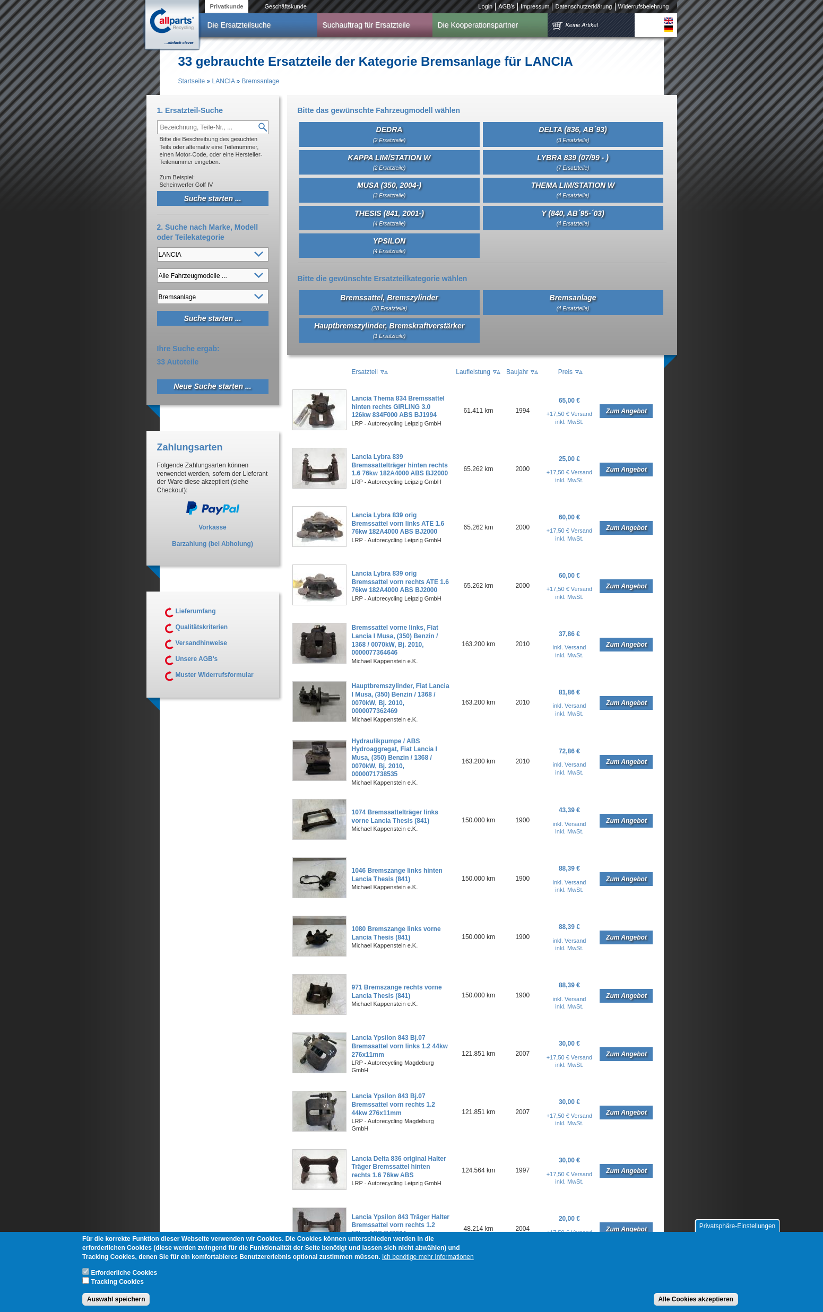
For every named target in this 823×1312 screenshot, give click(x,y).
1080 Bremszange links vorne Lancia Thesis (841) (396, 933)
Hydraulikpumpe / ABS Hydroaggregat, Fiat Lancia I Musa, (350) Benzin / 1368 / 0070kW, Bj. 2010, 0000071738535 (394, 757)
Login (485, 6)
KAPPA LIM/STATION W (389, 162)
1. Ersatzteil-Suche (190, 110)
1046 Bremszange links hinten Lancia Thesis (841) (397, 875)
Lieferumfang (196, 611)
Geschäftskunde (285, 6)
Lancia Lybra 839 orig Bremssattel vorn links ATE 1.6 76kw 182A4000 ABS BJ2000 (398, 523)
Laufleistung (473, 372)
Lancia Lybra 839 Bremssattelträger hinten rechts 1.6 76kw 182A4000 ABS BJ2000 (400, 465)
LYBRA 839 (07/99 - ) (573, 162)
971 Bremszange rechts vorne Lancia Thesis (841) (397, 992)
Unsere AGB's (197, 659)
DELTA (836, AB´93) (573, 134)
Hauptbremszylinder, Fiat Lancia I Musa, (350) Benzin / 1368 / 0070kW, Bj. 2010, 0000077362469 (400, 698)
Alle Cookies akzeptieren (696, 1300)
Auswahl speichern (116, 1300)
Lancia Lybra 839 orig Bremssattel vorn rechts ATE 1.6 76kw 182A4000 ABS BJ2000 (400, 582)
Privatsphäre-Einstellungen (737, 1226)
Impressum (535, 6)
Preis (565, 372)
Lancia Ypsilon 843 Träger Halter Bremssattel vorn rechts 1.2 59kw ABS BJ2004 (401, 1225)
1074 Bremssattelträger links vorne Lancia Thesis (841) (395, 816)
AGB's (506, 6)
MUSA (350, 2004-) (389, 189)
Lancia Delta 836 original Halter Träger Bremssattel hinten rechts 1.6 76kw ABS (399, 1167)
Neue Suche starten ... (212, 386)
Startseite (191, 81)
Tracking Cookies (117, 1282)
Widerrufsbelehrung (643, 6)
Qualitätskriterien (202, 627)
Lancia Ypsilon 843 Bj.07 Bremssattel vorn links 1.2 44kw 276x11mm (400, 1046)
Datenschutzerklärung (583, 6)
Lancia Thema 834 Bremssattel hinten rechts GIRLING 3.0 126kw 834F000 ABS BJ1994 (398, 407)
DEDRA (389, 134)
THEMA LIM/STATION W (573, 189)
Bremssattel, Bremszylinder (389, 302)
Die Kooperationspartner (478, 25)
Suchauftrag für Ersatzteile (366, 25)
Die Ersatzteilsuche (239, 25)
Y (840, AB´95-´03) (572, 218)
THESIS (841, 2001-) (389, 218)
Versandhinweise (201, 643)
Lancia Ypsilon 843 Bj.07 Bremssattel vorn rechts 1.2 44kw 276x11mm (393, 1104)
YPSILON (389, 245)
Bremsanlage (261, 81)
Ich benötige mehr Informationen (428, 1257)
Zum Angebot (626, 411)
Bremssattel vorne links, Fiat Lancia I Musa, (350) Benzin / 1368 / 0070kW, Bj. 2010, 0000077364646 (395, 640)
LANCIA (223, 81)
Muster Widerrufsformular (215, 675)
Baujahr (517, 372)
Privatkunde (227, 6)
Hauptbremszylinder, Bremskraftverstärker (389, 330)
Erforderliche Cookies (124, 1273)
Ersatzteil (365, 372)
